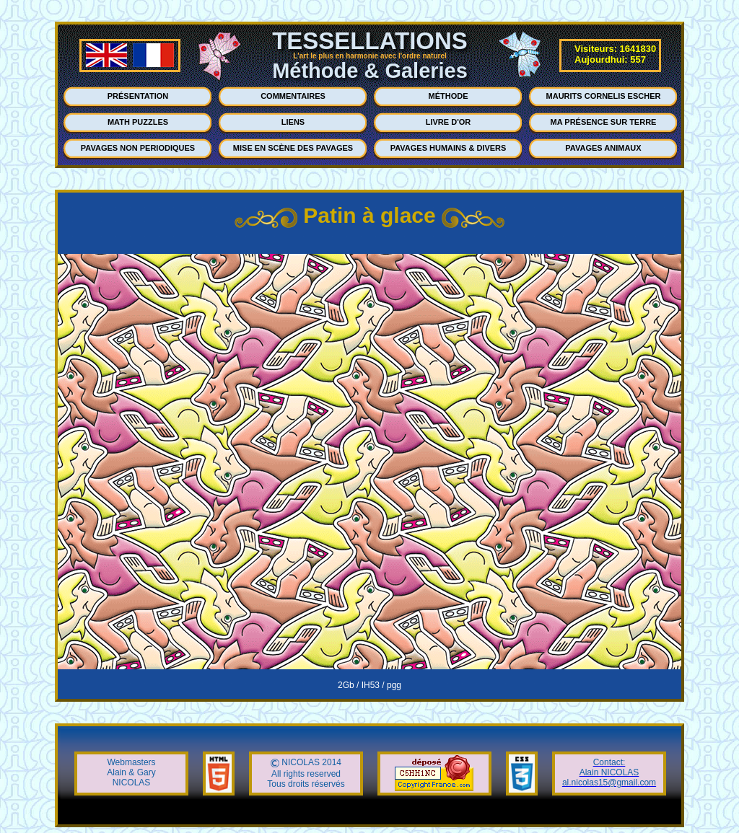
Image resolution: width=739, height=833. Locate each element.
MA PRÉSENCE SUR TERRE (604, 122)
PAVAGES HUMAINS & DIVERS (448, 148)
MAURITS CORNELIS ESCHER (603, 96)
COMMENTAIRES (293, 96)
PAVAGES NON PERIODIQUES (138, 148)
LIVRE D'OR (448, 122)
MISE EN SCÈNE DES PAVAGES (293, 148)
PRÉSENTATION (138, 96)
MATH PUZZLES (138, 122)
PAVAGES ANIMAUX (603, 148)
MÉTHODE (448, 96)
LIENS (293, 122)
